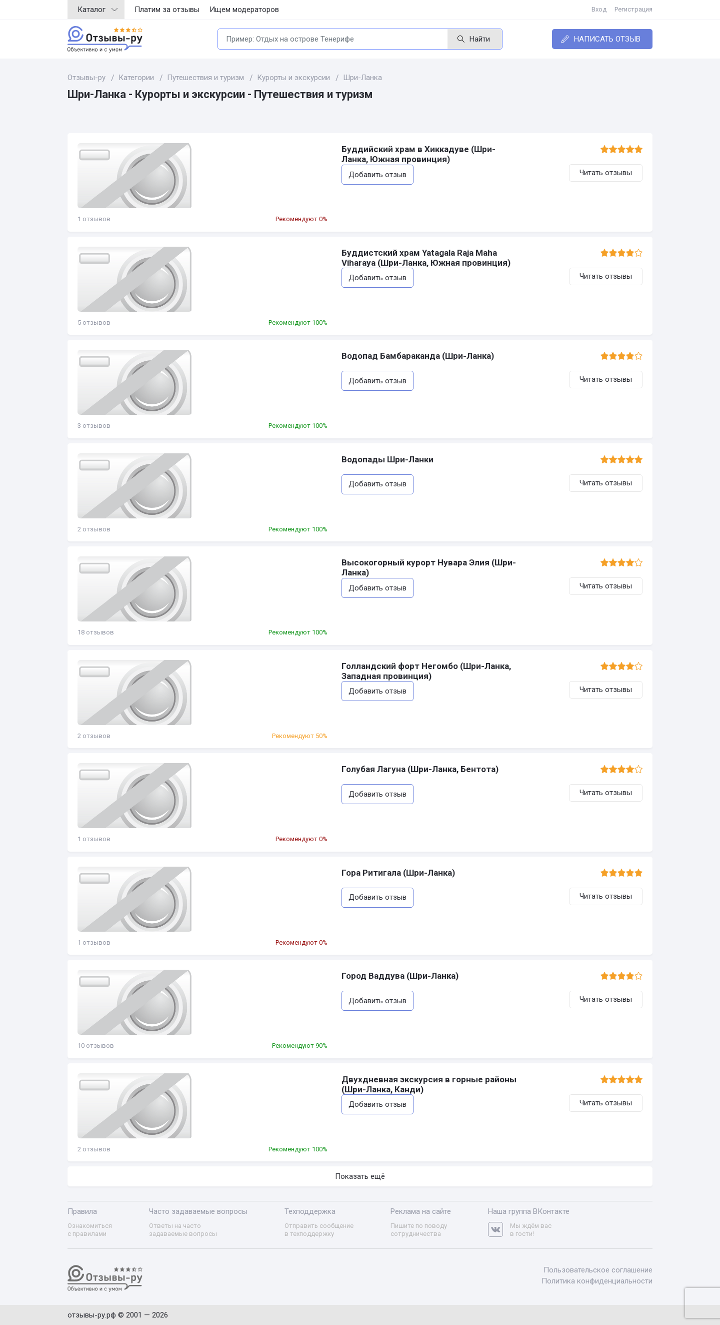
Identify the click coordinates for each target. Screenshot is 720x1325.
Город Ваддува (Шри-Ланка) (262, 976)
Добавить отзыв (239, 174)
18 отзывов (96, 632)
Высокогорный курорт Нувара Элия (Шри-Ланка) (305, 562)
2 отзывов (94, 529)
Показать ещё (360, 1176)
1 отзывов (94, 219)
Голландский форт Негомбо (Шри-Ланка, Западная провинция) (334, 666)
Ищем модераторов (244, 9)
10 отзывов (96, 1045)
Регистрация (633, 9)
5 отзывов (94, 322)
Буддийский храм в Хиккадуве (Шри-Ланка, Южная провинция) (335, 149)
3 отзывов (94, 425)
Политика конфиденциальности (597, 1280)
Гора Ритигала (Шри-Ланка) (260, 873)
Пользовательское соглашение (598, 1269)
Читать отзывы (606, 172)
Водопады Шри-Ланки (250, 459)
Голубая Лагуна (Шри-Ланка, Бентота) (282, 769)
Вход (599, 9)
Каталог (98, 9)
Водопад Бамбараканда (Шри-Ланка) (280, 356)
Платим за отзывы (167, 9)
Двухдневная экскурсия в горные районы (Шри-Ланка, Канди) (333, 1079)
